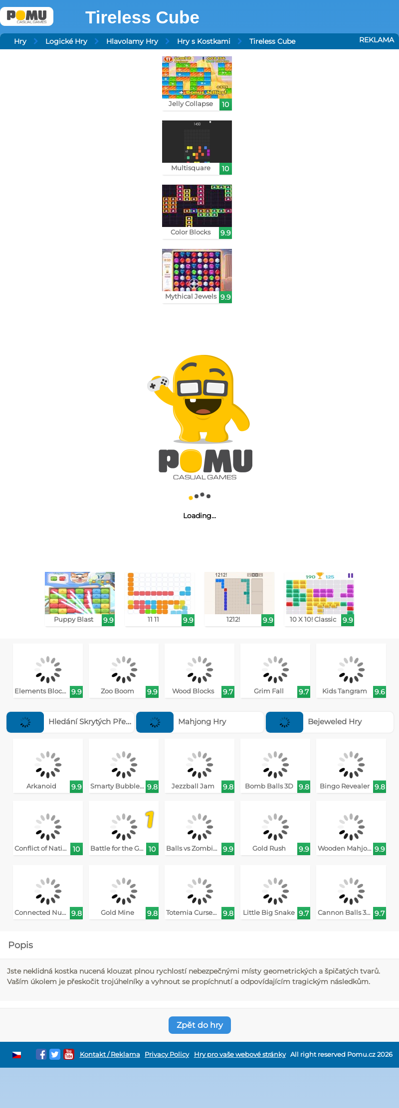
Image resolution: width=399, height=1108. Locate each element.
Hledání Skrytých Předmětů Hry (86, 721)
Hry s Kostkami (203, 41)
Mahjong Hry (181, 721)
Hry (20, 41)
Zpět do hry (200, 1025)
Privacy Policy (167, 1054)
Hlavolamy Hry (132, 41)
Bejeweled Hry (314, 721)
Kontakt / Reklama (110, 1054)
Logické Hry (66, 41)
